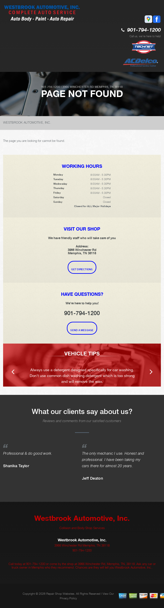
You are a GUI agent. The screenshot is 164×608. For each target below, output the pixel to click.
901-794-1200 (144, 30)
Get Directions (82, 269)
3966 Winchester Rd (78, 86)
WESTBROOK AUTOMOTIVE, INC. (27, 122)
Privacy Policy (68, 598)
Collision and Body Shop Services (82, 528)
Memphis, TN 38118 (109, 86)
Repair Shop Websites (60, 593)
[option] (82, 365)
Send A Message (81, 330)
